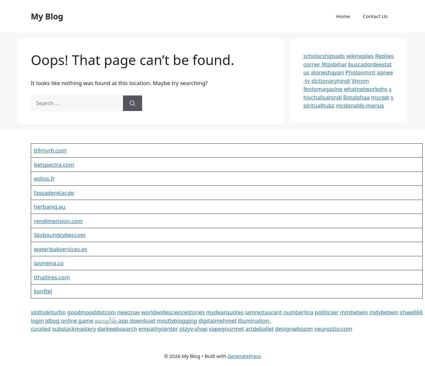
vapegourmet (226, 328)
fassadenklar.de (54, 192)
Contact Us (375, 16)
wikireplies (359, 56)
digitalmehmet (218, 320)
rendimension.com (58, 221)
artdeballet (259, 328)
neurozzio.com (333, 328)
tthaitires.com (52, 277)
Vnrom (360, 80)
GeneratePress (244, 356)
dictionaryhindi (330, 80)
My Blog (47, 16)
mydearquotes (225, 312)
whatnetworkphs (366, 89)
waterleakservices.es (60, 249)
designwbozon (294, 328)
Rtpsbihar (334, 64)
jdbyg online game (69, 320)
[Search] (132, 103)
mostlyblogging (177, 320)
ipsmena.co (49, 263)
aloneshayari (327, 72)
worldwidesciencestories (173, 312)
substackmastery (74, 328)
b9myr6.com (50, 150)
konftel (43, 291)
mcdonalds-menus (360, 105)
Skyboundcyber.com (60, 234)
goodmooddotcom (91, 312)
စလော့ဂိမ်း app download (125, 320)
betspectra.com (54, 164)
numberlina (298, 312)
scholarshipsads (324, 56)
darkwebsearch (117, 328)
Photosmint (361, 72)
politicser (327, 312)
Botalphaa (356, 97)
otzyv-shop (193, 328)
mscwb (380, 97)
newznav (128, 312)
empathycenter (158, 328)
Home (343, 16)
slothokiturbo (48, 312)
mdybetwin (384, 312)
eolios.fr (44, 178)
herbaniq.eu (50, 206)
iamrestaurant (263, 312)
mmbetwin (354, 312)
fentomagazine (322, 89)
